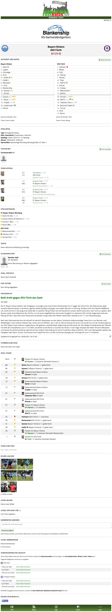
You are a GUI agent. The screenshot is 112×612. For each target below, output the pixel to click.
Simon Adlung (65, 120)
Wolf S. (62, 99)
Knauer (62, 85)
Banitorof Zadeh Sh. (67, 105)
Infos (17, 567)
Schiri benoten (106, 254)
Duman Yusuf (38, 198)
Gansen (5, 96)
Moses (61, 69)
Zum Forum (6, 546)
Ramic (6, 99)
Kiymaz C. (7, 90)
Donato (62, 77)
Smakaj (63, 88)
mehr (100, 608)
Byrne (62, 113)
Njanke (62, 93)
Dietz (5, 67)
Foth (61, 72)
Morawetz (6, 82)
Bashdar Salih (13, 257)
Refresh (107, 20)
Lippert (5, 69)
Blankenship (7, 88)
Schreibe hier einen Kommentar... (56, 525)
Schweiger (7, 72)
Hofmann (62, 67)
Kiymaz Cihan (38, 181)
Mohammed (64, 90)
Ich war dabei (106, 149)
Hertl (61, 110)
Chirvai (62, 108)
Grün (5, 75)
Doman (5, 108)
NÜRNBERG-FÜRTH (56, 17)
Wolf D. (62, 82)
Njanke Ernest (38, 177)
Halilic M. (7, 77)
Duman (6, 93)
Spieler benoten (106, 60)
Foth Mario (37, 172)
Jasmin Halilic (10, 120)
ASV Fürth (56, 50)
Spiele (78, 608)
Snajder (6, 102)
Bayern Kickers (56, 47)
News (34, 608)
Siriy (5, 85)
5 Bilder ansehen (7, 494)
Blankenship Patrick (40, 186)
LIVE (11, 608)
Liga (56, 608)
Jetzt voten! (107, 284)
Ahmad (62, 96)
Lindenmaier (8, 105)
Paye (62, 80)
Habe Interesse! (25, 567)
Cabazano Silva (65, 102)
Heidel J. (6, 80)
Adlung (62, 75)
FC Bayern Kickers (39, 183)
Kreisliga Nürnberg (12, 132)
